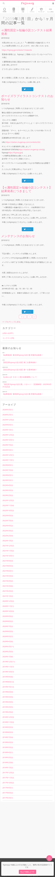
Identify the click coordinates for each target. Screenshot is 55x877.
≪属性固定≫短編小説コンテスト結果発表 (26, 32)
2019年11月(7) (8, 666)
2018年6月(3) (7, 742)
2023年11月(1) (8, 460)
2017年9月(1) (7, 787)
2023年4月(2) (7, 485)
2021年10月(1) (8, 556)
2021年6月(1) (7, 571)
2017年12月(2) (8, 772)
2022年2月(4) (7, 535)
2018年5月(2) (7, 747)
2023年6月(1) (7, 475)
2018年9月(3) (7, 727)
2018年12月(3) (8, 717)
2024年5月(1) (7, 450)
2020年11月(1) (8, 606)
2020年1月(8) (7, 656)
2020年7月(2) (7, 626)
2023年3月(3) (7, 490)
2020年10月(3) (8, 611)
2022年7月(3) (7, 520)
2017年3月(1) (7, 798)
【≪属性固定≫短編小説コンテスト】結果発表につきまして (26, 189)
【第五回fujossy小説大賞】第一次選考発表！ (19, 369)
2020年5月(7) (7, 636)
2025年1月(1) (7, 430)
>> (34, 317)
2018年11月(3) (8, 722)
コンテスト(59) (8, 338)
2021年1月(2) (7, 596)
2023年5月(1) (7, 480)
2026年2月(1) (7, 414)
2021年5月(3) (7, 576)
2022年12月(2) (8, 500)
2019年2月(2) (7, 712)
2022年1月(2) (7, 540)
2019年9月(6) (7, 677)
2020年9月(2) (7, 616)
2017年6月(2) (7, 793)
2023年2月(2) (7, 495)
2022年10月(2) (8, 510)
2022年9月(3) (7, 515)
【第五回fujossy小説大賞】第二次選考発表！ (19, 362)
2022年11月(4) (8, 505)
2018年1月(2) (7, 767)
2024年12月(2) (8, 435)
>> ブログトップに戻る (11, 322)
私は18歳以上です (27, 872)
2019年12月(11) (8, 661)
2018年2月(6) (7, 762)
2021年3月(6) (7, 586)
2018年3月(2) (7, 757)
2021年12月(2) (8, 545)
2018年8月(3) (7, 732)
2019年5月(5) (7, 697)
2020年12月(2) (8, 601)
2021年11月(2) (8, 550)
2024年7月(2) (7, 445)
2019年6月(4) (7, 692)
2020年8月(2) (7, 621)
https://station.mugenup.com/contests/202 (23, 142)
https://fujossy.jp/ (15, 152)
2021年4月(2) (7, 581)
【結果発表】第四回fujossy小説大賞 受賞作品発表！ (22, 394)
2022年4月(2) (7, 525)
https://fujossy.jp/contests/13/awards (17, 50)
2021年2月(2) (7, 591)
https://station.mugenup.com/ (30, 149)
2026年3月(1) (7, 409)
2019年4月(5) (7, 702)
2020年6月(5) (7, 631)
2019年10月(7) (8, 672)
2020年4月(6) (7, 641)
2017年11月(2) (8, 777)
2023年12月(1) (8, 455)
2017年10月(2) (8, 782)
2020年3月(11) (8, 646)
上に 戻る (49, 858)
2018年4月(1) (7, 752)
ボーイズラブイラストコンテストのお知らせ (27, 97)
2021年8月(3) (7, 566)
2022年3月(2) (7, 530)
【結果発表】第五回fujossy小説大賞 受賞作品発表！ (22, 355)
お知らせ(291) (7, 333)
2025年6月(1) (7, 425)
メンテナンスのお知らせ (18, 236)
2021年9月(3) (7, 561)
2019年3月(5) (7, 707)
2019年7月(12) (8, 687)
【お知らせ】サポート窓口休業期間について (19, 377)
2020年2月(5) (7, 651)
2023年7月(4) (7, 470)
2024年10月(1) (8, 440)
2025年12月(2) (8, 420)
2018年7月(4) (7, 737)
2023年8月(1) (7, 465)
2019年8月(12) (8, 682)
